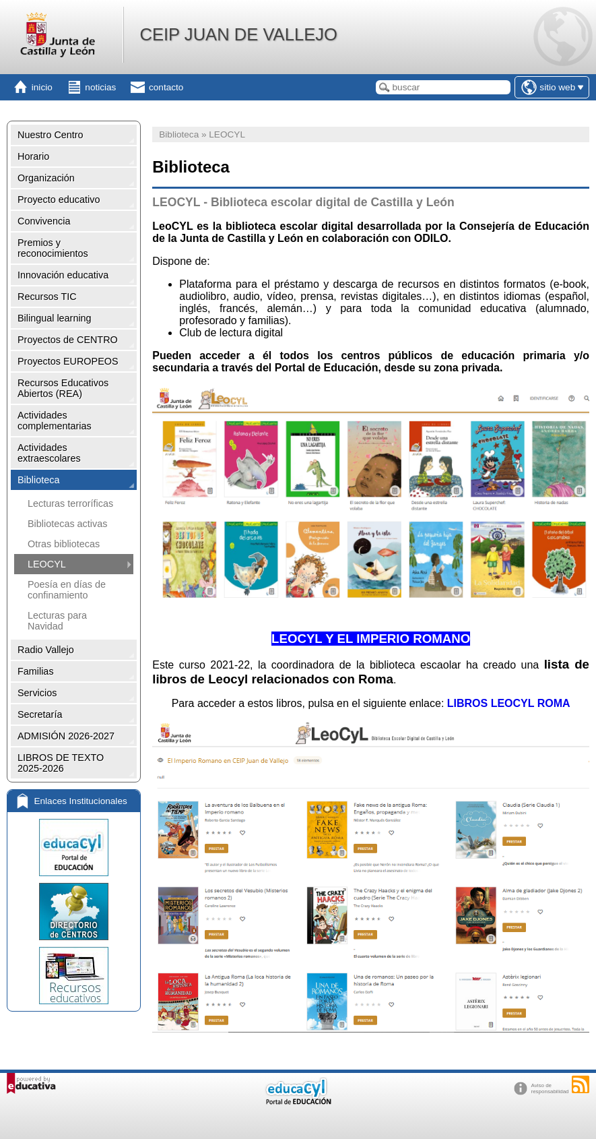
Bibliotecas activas (67, 523)
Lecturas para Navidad (57, 621)
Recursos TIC (47, 296)
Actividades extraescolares (49, 453)
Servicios (37, 692)
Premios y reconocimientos (53, 248)
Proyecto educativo (59, 199)
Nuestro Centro (51, 134)
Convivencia (44, 221)
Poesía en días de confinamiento (67, 590)
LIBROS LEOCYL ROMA (508, 703)
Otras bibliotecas (64, 543)
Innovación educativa (63, 275)
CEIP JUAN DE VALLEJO (238, 34)
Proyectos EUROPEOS (68, 361)
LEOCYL (47, 564)
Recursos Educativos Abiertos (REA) (63, 388)
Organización (46, 178)
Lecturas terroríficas (70, 503)
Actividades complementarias (55, 420)
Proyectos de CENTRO (68, 339)
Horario (33, 156)
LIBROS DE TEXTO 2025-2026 (61, 763)
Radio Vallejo (46, 649)
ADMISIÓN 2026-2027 (66, 736)
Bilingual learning (55, 318)
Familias (36, 671)
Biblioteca (38, 479)
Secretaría (40, 714)
